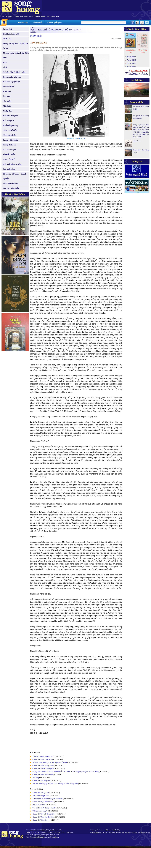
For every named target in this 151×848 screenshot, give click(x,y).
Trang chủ (7, 29)
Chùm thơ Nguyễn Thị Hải (43, 817)
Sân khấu (7, 101)
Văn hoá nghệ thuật (11, 82)
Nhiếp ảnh (7, 111)
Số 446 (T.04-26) (130, 51)
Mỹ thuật (7, 106)
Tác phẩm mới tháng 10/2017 (44, 808)
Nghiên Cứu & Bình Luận (14, 72)
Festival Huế (8, 86)
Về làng (35, 777)
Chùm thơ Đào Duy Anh (42, 759)
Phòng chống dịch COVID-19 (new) (15, 45)
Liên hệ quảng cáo (54, 22)
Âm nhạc (7, 96)
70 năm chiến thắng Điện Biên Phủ (16, 55)
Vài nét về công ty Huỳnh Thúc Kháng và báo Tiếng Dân (55, 783)
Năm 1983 (131, 57)
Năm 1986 (131, 67)
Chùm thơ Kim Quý (40, 820)
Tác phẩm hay (9, 169)
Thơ (5, 67)
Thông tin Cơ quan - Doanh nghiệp (14, 176)
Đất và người (8, 120)
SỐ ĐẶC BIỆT (9, 154)
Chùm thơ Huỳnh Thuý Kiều (43, 814)
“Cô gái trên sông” (39, 811)
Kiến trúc (7, 91)
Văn (4, 62)
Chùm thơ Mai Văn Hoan (42, 774)
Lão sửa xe (136, 141)
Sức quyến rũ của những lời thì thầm (47, 799)
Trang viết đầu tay (11, 140)
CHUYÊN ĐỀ (8, 159)
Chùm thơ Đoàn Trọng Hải (43, 768)
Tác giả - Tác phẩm (11, 188)
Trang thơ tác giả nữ (40, 792)
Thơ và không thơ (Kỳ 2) (42, 756)
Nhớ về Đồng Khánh (40, 796)
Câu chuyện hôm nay (12, 77)
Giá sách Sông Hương (12, 164)
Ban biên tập (22, 22)
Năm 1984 (131, 60)
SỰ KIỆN (7, 39)
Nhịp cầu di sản (9, 135)
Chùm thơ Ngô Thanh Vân (43, 802)
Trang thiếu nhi (9, 145)
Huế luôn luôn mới (11, 34)
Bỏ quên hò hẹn (38, 805)
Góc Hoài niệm (9, 149)
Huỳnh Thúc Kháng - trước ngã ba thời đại (49, 762)
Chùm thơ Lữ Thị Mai (41, 780)
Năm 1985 (131, 63)
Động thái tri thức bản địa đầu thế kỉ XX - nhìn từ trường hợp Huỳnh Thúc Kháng (65, 771)
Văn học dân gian (10, 116)
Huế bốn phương (10, 125)
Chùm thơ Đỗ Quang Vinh (43, 765)
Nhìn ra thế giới (10, 130)
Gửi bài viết (37, 22)
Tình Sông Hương (10, 183)
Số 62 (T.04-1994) (142, 51)
